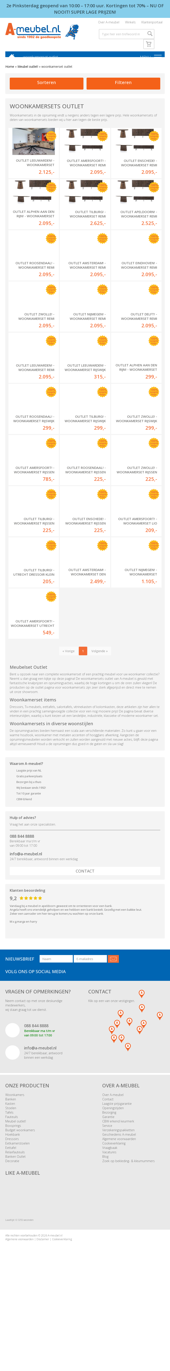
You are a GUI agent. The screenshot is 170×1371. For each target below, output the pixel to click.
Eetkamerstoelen (17, 1227)
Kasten (10, 1188)
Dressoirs (12, 1223)
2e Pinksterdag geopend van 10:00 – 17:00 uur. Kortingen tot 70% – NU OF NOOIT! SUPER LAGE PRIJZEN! (85, 9)
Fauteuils (11, 1201)
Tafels (9, 1197)
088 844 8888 (22, 920)
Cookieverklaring (114, 1227)
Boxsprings (13, 1210)
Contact (85, 955)
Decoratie (12, 1245)
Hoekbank (12, 1219)
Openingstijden (113, 1192)
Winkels (130, 23)
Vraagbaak (109, 1232)
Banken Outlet (15, 1241)
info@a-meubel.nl (26, 938)
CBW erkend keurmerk (118, 1205)
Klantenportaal (151, 23)
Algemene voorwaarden (119, 1223)
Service (107, 1210)
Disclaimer (43, 1324)
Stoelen (10, 1192)
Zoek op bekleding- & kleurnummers (128, 1245)
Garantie (108, 1201)
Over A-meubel (108, 23)
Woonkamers (14, 1179)
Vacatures (109, 1236)
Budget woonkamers (20, 1214)
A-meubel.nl (55, 1320)
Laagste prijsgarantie (117, 1188)
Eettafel (10, 1232)
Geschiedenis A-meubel (119, 1219)
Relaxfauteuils (15, 1236)
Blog (105, 1241)
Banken (10, 1183)
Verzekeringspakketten (118, 1214)
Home (9, 69)
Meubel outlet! (27, 69)
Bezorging (109, 1197)
